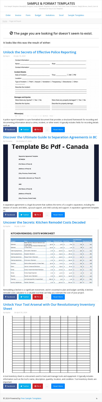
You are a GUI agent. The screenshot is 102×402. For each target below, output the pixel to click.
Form (27, 15)
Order (8, 15)
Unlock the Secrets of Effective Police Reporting (39, 52)
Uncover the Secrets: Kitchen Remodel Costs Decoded (44, 222)
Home (5, 21)
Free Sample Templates (31, 398)
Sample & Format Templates (51, 3)
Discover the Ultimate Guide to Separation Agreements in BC (50, 137)
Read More (58, 129)
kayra (7, 56)
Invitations (50, 15)
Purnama (8, 141)
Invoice (18, 15)
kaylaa (7, 226)
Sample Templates (75, 15)
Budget (37, 15)
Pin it (38, 129)
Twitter (25, 129)
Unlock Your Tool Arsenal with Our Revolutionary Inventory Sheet (49, 306)
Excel (61, 15)
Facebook (10, 129)
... (47, 129)
